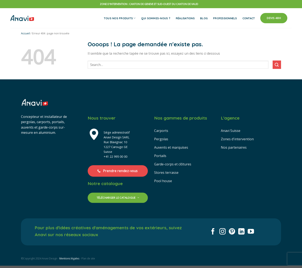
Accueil (25, 33)
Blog (204, 18)
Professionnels (225, 18)
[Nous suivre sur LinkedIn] (241, 231)
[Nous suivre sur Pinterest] (232, 231)
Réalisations (185, 18)
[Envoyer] (277, 65)
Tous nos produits (120, 18)
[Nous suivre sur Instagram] (222, 231)
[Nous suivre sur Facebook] (213, 231)
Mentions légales (69, 258)
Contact (248, 18)
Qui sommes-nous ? (155, 18)
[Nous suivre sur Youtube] (251, 231)
